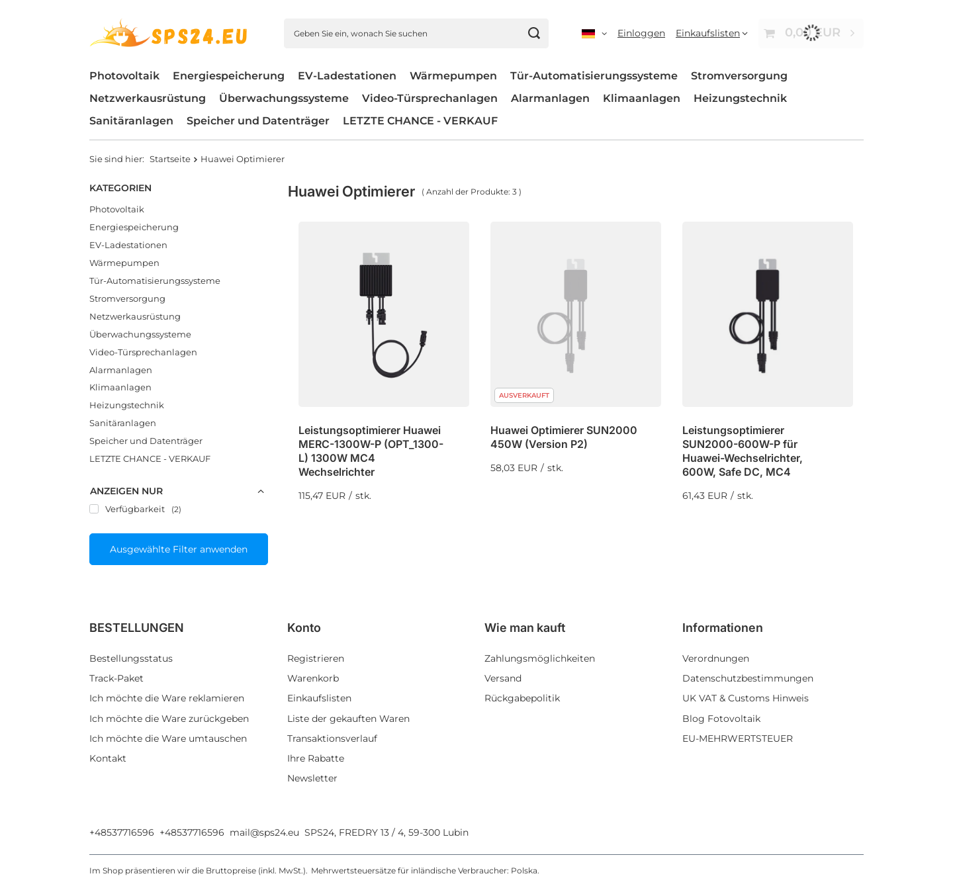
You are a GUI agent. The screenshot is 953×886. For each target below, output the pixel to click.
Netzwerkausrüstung (147, 98)
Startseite (170, 159)
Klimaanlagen (641, 98)
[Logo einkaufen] (170, 33)
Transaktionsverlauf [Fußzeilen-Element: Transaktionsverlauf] (332, 738)
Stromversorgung (739, 75)
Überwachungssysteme (284, 98)
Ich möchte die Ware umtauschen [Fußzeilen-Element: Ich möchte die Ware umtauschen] (168, 738)
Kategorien (120, 188)
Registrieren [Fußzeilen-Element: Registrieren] (315, 658)
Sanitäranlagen (131, 120)
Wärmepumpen (453, 75)
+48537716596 (121, 832)
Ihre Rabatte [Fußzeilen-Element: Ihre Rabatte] (315, 758)
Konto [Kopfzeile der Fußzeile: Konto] (304, 628)
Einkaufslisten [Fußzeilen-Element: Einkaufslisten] (319, 698)
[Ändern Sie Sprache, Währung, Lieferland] (594, 33)
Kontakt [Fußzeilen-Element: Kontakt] (107, 758)
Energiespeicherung (229, 75)
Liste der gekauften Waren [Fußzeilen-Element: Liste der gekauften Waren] (348, 719)
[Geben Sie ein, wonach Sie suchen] (416, 33)
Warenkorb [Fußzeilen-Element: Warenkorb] (313, 678)
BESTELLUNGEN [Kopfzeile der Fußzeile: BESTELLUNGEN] (136, 628)
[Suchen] (534, 33)
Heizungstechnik (740, 98)
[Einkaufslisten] (712, 33)
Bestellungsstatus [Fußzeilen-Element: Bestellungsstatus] (131, 658)
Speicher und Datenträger (258, 120)
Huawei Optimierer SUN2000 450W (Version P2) (563, 437)
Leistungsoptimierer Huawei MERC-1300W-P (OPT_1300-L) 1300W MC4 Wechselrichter (370, 450)
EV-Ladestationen (347, 75)
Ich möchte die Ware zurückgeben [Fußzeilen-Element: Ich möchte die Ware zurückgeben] (169, 719)
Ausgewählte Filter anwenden (179, 549)
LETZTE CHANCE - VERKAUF (420, 120)
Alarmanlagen (550, 98)
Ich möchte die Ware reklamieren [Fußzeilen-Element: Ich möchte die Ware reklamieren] (166, 698)
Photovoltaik (124, 75)
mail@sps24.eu (264, 832)
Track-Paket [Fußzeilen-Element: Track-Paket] (116, 678)
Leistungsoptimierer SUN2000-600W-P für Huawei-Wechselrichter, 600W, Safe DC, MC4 (742, 450)
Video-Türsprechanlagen (430, 98)
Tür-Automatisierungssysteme (594, 75)
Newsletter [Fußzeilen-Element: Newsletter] (312, 778)
